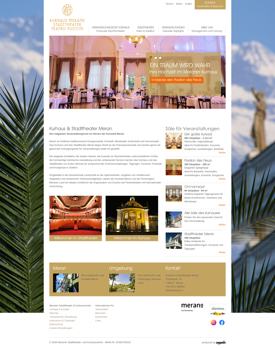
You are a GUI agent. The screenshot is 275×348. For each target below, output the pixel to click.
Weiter (222, 152)
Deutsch (169, 4)
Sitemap (53, 313)
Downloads (101, 316)
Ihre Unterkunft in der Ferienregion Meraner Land (149, 279)
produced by (214, 342)
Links (98, 320)
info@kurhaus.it (174, 290)
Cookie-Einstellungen (60, 328)
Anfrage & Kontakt (59, 309)
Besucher (100, 313)
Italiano (179, 4)
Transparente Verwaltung (63, 316)
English (188, 4)
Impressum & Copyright (62, 320)
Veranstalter (101, 309)
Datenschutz (56, 324)
